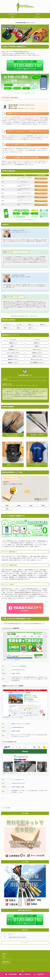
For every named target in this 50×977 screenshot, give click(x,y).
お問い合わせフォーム (6, 963)
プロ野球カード (37, 346)
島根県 (19, 505)
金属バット (19, 327)
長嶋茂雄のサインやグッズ (13, 362)
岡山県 (31, 505)
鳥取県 (7, 505)
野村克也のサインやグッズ (13, 359)
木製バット (31, 327)
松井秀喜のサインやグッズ (13, 356)
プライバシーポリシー (25, 942)
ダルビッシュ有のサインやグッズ (13, 352)
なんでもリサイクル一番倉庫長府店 (12, 659)
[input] (25, 807)
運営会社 (3, 955)
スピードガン (19, 324)
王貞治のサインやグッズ (37, 356)
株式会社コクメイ (12, 934)
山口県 (7, 508)
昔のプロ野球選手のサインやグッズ (37, 362)
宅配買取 (3, 957)
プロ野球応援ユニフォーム (13, 349)
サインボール (37, 339)
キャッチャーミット (7, 324)
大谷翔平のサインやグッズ (37, 352)
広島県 (43, 505)
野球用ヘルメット (7, 327)
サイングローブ (13, 339)
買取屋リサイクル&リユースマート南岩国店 (14, 717)
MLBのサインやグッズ (37, 349)
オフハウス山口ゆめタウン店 (11, 773)
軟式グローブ (31, 324)
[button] (47, 807)
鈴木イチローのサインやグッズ (37, 359)
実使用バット (13, 346)
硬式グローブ (43, 324)
